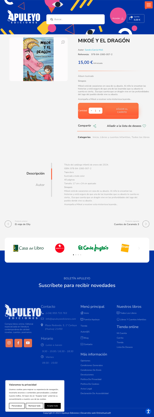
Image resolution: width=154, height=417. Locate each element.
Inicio (96, 137)
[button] (149, 4)
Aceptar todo (52, 406)
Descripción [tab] (36, 173)
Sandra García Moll (94, 49)
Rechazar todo (34, 406)
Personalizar (17, 406)
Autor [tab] (40, 185)
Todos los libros (140, 137)
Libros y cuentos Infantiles (115, 137)
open (63, 42)
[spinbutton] (95, 111)
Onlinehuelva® (103, 413)
